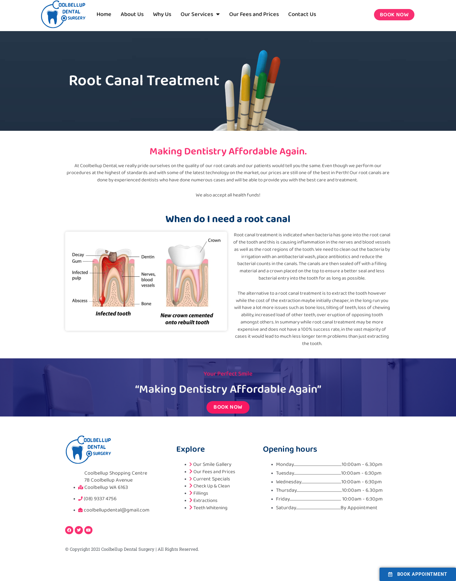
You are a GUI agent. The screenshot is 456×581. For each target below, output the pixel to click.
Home (104, 14)
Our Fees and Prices (254, 14)
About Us (132, 14)
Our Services (200, 14)
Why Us (162, 14)
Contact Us (302, 14)
